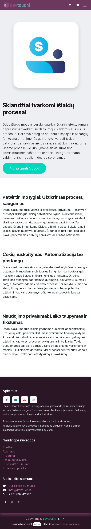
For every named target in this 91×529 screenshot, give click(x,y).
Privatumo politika (14, 468)
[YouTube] (24, 399)
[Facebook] (6, 399)
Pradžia (8, 447)
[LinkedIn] (15, 399)
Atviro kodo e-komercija (66, 524)
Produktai (9, 455)
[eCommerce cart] (69, 5)
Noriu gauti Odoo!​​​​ (24, 168)
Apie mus (9, 451)
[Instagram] (33, 399)
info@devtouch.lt (20, 490)
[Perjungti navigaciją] (84, 5)
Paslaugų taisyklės (15, 460)
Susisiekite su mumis (16, 464)
